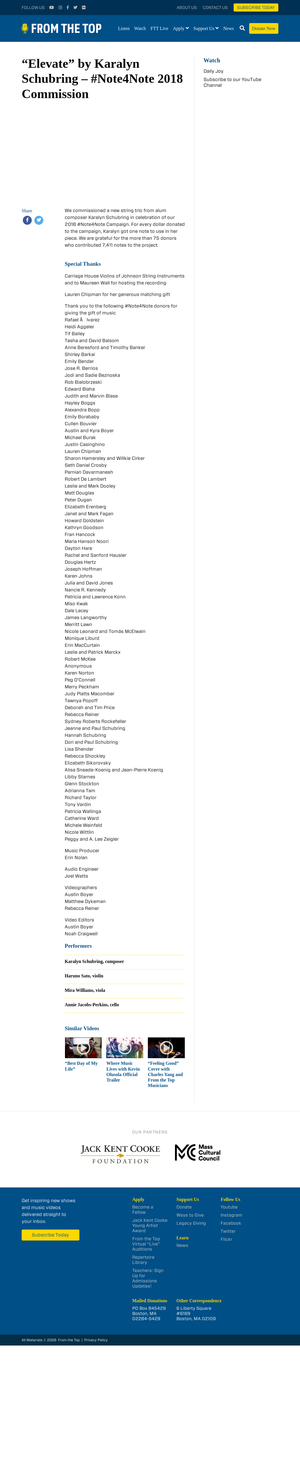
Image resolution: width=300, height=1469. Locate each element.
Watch (140, 28)
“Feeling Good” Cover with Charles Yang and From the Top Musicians (165, 1074)
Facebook (231, 1223)
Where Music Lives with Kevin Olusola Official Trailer (123, 1071)
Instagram (231, 1215)
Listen (124, 28)
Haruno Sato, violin (84, 975)
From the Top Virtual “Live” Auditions (146, 1244)
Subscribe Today (256, 7)
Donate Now (263, 28)
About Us (187, 7)
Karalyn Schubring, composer (94, 961)
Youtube (229, 1207)
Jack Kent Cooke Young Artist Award (149, 1225)
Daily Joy (213, 71)
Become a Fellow (142, 1209)
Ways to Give (190, 1215)
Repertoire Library (143, 1260)
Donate (184, 1207)
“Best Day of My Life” (81, 1066)
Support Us (203, 28)
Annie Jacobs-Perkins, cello (92, 1004)
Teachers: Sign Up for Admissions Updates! (147, 1278)
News (228, 28)
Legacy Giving (191, 1223)
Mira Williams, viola (85, 990)
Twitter (228, 1231)
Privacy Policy (96, 1340)
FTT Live (159, 28)
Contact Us (215, 7)
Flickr (226, 1239)
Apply (179, 28)
